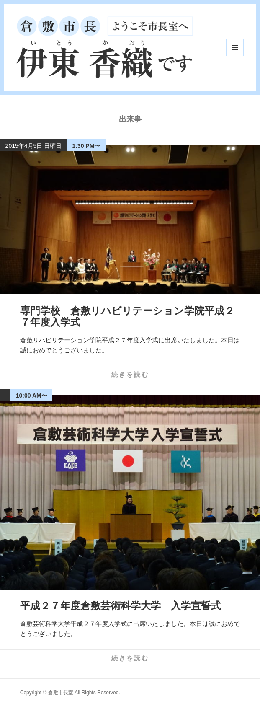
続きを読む (130, 374)
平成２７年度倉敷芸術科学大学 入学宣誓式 (120, 605)
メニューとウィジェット (235, 47)
